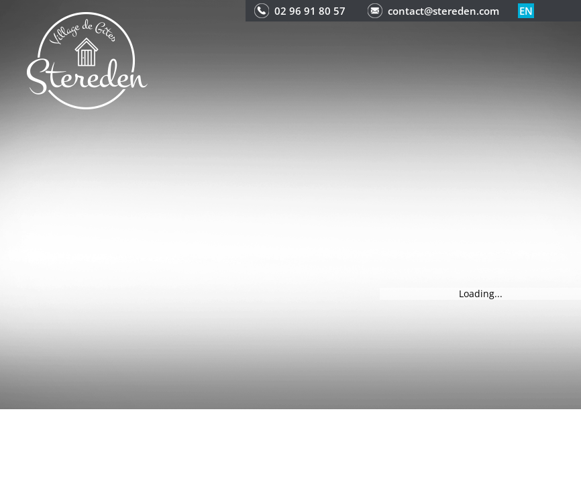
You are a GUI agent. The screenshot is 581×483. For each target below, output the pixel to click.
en (526, 10)
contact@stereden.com (443, 10)
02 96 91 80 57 (310, 10)
